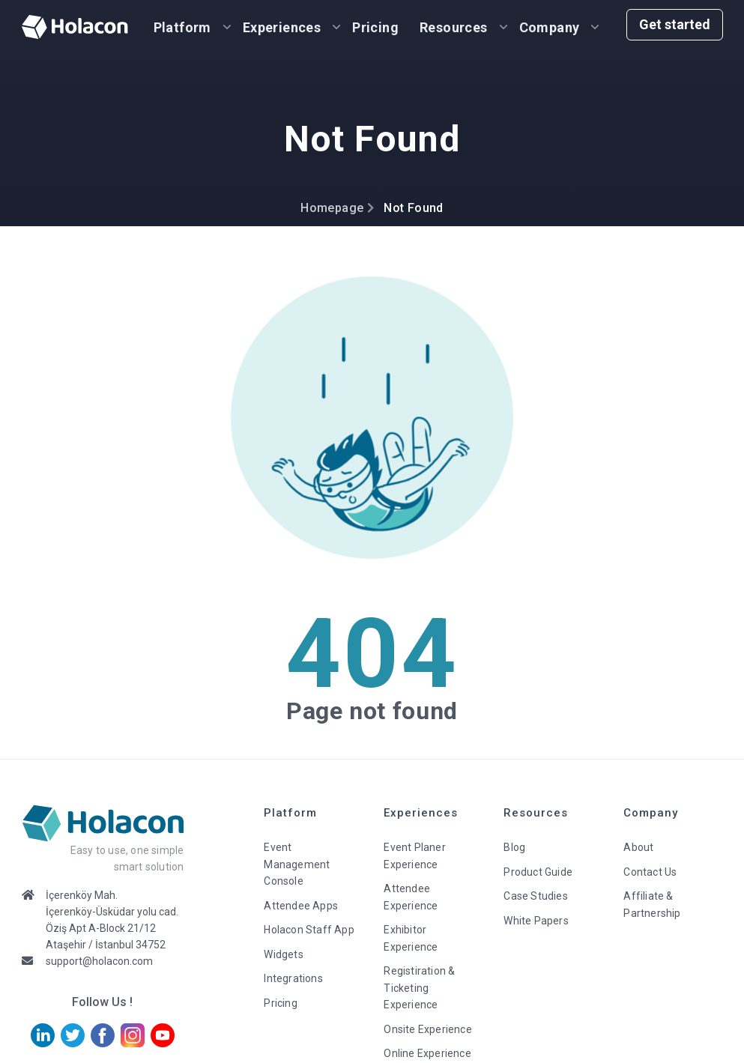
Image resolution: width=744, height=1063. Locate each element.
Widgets (283, 954)
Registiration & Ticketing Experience (419, 988)
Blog (514, 847)
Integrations (293, 978)
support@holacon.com (99, 961)
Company (549, 27)
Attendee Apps (301, 906)
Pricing (375, 27)
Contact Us (650, 872)
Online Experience (427, 1053)
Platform (182, 27)
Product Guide (537, 872)
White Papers (535, 921)
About (638, 847)
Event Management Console (297, 864)
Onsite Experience (427, 1029)
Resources (454, 27)
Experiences (282, 27)
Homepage (331, 208)
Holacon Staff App (309, 930)
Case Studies (535, 896)
